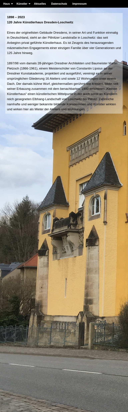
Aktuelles (40, 3)
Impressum (79, 3)
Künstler (21, 3)
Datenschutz (59, 3)
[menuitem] (7, 4)
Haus (6, 3)
